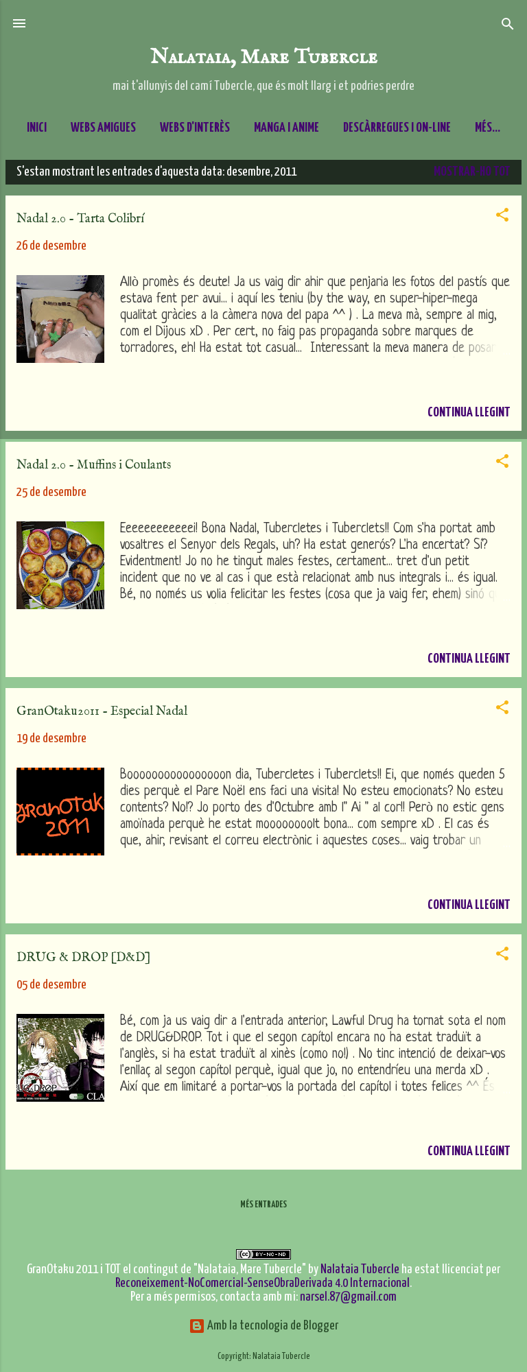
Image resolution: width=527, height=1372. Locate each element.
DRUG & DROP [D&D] (83, 963)
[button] (502, 221)
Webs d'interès (195, 127)
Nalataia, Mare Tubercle (263, 57)
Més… (487, 127)
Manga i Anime (286, 127)
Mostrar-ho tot (472, 177)
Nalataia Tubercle (359, 1269)
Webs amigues (103, 127)
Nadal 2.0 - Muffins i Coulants (93, 471)
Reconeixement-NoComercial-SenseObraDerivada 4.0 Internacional (262, 1283)
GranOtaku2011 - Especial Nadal (101, 717)
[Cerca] (508, 25)
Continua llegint (469, 418)
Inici (37, 127)
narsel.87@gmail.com (348, 1296)
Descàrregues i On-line (397, 127)
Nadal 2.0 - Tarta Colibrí (80, 225)
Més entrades (263, 1210)
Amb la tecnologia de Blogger (263, 1325)
